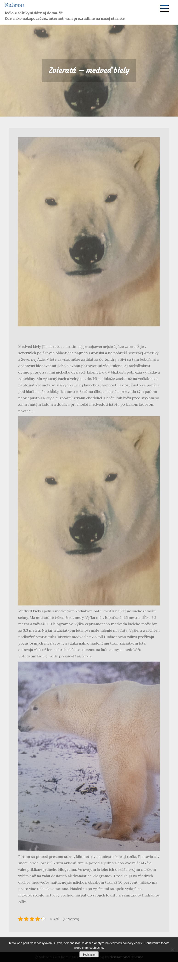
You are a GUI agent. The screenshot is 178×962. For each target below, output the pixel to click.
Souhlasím (89, 954)
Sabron (14, 5)
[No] (172, 950)
